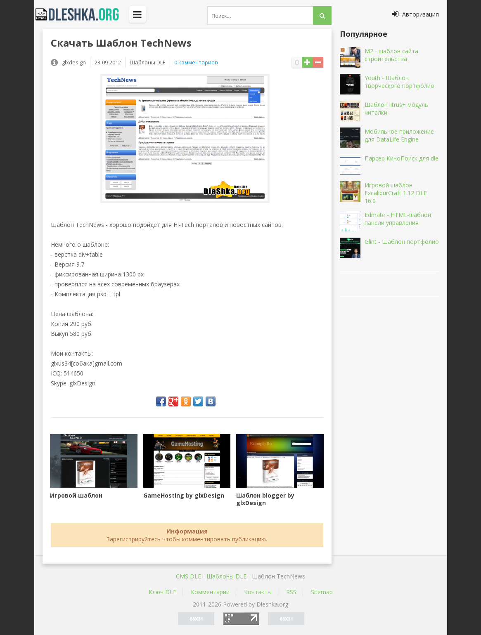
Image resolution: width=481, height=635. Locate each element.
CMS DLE (188, 576)
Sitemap (322, 592)
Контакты (258, 592)
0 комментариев (196, 62)
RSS (291, 592)
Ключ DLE (162, 592)
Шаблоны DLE (226, 576)
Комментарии (210, 592)
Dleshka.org (81, 14)
